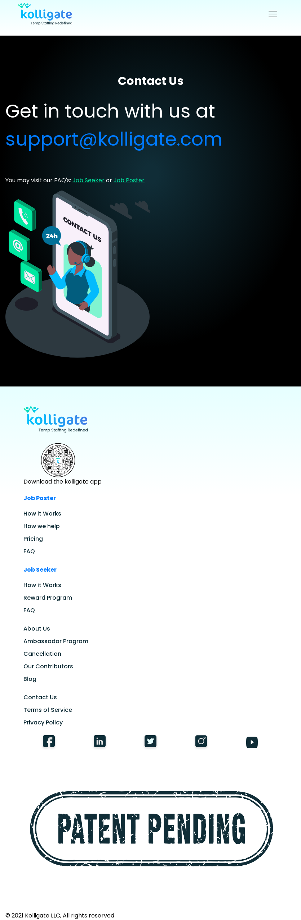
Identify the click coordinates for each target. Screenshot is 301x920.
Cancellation (42, 654)
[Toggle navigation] (273, 14)
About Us (36, 628)
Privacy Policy (43, 722)
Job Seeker (88, 180)
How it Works (42, 513)
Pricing (33, 539)
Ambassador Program (55, 641)
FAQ (29, 551)
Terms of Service (47, 710)
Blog (29, 679)
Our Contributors (48, 666)
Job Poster (129, 180)
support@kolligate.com (113, 139)
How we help (41, 526)
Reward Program (47, 598)
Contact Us (40, 697)
